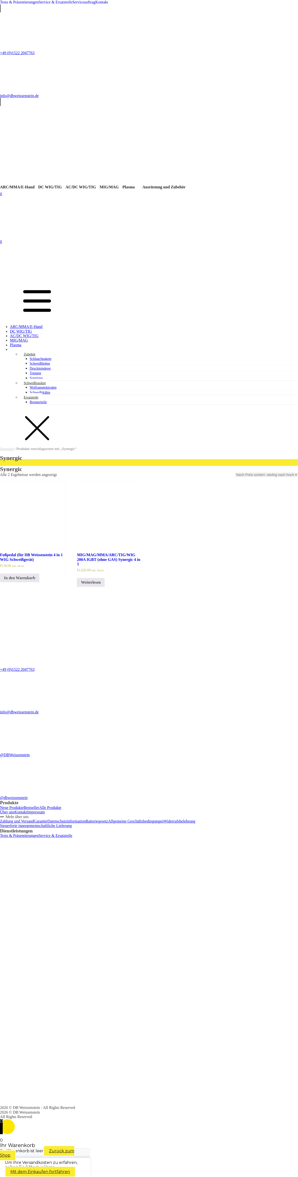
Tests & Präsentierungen (19, 2)
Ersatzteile (31, 397)
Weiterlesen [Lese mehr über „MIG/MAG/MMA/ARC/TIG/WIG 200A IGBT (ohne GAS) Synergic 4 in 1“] (91, 582)
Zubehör (29, 354)
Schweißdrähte (40, 392)
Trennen (35, 373)
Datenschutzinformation (66, 821)
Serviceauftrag (83, 2)
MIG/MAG (109, 187)
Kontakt (101, 2)
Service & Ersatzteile (55, 2)
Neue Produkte (12, 807)
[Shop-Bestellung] (266, 475)
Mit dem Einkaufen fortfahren (40, 1171)
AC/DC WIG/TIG (81, 187)
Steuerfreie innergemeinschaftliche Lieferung (36, 826)
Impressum (36, 812)
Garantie (40, 821)
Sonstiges (36, 378)
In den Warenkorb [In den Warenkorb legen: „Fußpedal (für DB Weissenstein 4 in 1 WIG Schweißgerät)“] (19, 578)
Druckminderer (40, 368)
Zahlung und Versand (17, 821)
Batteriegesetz (97, 821)
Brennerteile (38, 402)
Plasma (128, 187)
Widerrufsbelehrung (179, 821)
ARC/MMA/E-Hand (17, 187)
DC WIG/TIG (50, 187)
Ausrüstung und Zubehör (163, 187)
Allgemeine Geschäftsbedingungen (135, 821)
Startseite (7, 449)
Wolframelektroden (43, 387)
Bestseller (31, 807)
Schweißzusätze (35, 383)
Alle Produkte (50, 807)
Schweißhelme (40, 363)
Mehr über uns (16, 817)
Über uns (7, 812)
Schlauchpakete (40, 359)
